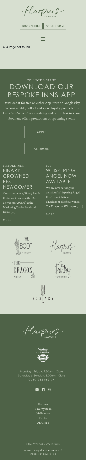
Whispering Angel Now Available (61, 176)
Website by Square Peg (43, 454)
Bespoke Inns (13, 166)
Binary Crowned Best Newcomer (17, 179)
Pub (48, 166)
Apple (41, 132)
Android (42, 149)
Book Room (55, 26)
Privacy (31, 444)
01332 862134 (45, 379)
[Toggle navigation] (43, 39)
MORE (7, 220)
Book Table (31, 26)
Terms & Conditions (48, 444)
